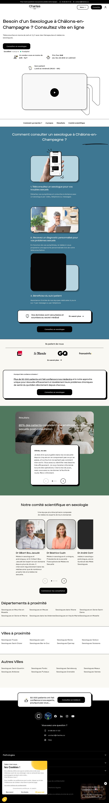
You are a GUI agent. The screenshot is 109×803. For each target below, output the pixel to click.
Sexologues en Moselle (89, 615)
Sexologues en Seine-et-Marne (14, 615)
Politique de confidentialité (54, 781)
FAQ (50, 740)
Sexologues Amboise (10, 672)
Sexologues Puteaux (40, 672)
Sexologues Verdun (90, 640)
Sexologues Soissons (91, 643)
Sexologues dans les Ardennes (42, 615)
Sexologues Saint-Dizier (11, 643)
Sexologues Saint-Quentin (12, 668)
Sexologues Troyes (9, 640)
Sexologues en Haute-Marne (67, 615)
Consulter (96, 7)
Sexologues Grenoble (65, 672)
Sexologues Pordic (39, 668)
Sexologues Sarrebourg (66, 668)
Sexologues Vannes (92, 672)
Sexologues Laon (37, 640)
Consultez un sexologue (17, 46)
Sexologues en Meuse (38, 609)
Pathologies (9, 755)
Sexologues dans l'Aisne (65, 609)
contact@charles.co (56, 735)
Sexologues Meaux (92, 668)
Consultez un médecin (71, 700)
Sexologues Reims (65, 640)
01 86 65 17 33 (54, 730)
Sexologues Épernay (65, 643)
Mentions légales (54, 787)
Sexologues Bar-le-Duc (40, 643)
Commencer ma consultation (53, 591)
